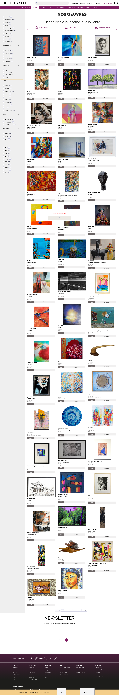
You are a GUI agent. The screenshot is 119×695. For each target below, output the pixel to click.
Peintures (31, 670)
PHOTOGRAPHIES (53, 7)
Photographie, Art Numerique (94, 397)
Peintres (46, 667)
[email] (57, 639)
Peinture (29, 62)
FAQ (61, 670)
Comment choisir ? (86, 3)
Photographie (61, 296)
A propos (15, 665)
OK (59, 217)
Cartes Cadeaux (16, 674)
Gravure (59, 465)
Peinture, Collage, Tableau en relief (34, 435)
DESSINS (62, 7)
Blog (14, 677)
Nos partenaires (18, 686)
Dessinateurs (47, 672)
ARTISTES (94, 7)
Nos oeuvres (32, 665)
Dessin (89, 62)
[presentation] (57, 646)
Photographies (32, 672)
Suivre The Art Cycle (19, 658)
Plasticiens (46, 677)
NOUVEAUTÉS (26, 7)
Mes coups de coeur (81, 672)
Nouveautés (31, 667)
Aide (61, 665)
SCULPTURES (71, 7)
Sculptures (31, 677)
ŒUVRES (35, 7)
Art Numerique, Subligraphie (64, 532)
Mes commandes (80, 670)
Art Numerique (30, 96)
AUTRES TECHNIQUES (83, 7)
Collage (59, 198)
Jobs (14, 679)
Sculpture (90, 197)
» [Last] (85, 610)
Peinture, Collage (61, 398)
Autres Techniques (33, 679)
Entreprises (108, 3)
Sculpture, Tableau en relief (64, 560)
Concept (75, 3)
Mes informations (80, 667)
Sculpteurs (46, 674)
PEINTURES (43, 7)
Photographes (47, 670)
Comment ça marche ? (65, 667)
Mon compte (80, 665)
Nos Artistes (48, 665)
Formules (98, 3)
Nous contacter (63, 672)
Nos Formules (16, 670)
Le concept (15, 667)
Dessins (30, 674)
